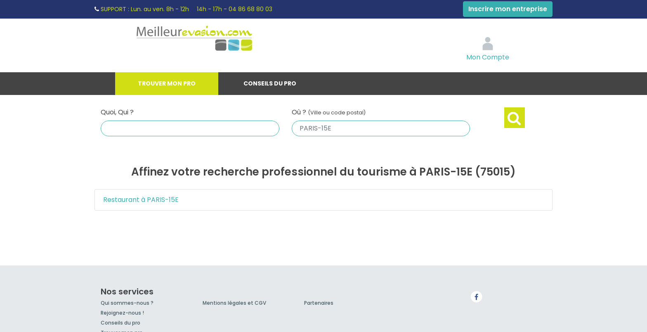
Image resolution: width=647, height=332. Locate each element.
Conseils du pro (269, 83)
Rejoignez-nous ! (122, 312)
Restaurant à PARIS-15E (141, 199)
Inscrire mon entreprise (507, 9)
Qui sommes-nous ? (127, 302)
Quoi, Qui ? (117, 112)
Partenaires (318, 302)
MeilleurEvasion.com (212, 39)
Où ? (329, 112)
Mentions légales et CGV (234, 302)
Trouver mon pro (167, 83)
